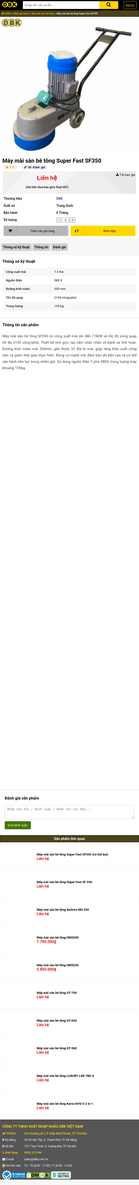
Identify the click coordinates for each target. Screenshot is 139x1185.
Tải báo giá (125, 175)
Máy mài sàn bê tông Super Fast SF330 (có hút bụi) (72, 856)
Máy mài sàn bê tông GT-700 (57, 995)
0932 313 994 (33, 1154)
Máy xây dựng (21, 13)
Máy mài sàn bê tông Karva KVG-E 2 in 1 (65, 1106)
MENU (130, 5)
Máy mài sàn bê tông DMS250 (58, 967)
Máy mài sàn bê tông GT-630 (57, 1022)
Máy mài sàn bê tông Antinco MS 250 (63, 912)
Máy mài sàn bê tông (42, 13)
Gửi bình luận (18, 827)
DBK (59, 198)
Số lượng (10, 220)
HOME (6, 13)
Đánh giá (59, 247)
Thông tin (41, 247)
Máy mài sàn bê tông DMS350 (58, 939)
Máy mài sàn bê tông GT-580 (57, 1050)
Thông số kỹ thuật (16, 247)
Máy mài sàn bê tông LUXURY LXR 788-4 (65, 1078)
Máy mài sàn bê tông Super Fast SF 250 (64, 884)
